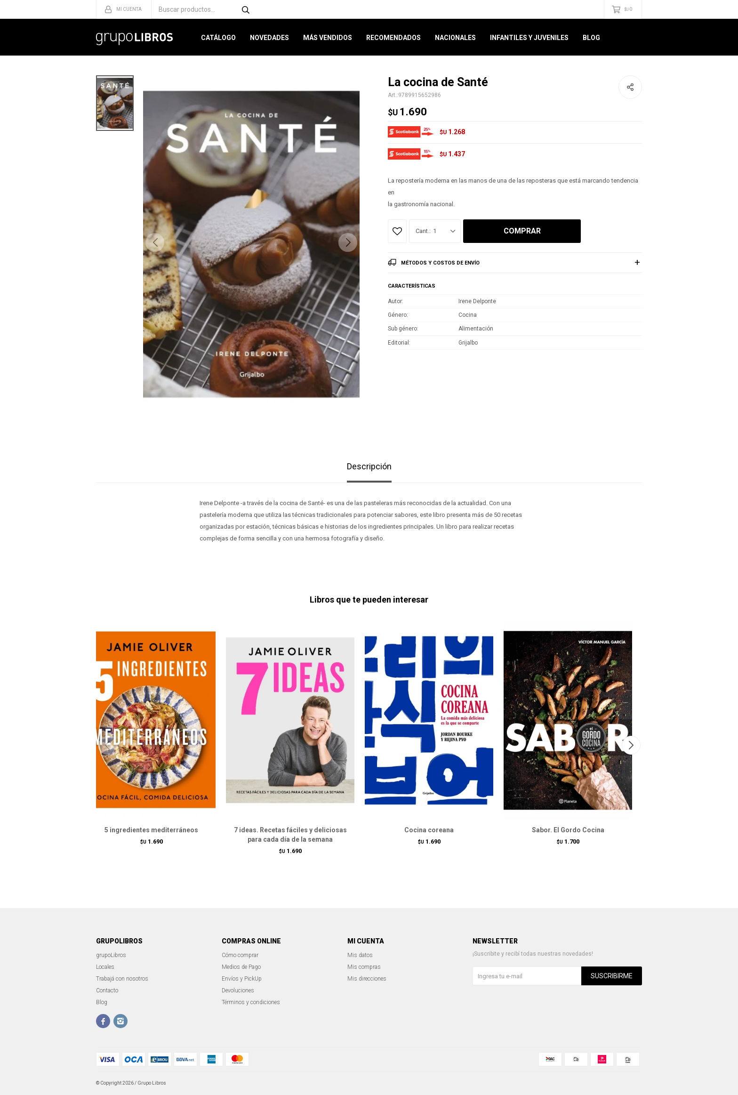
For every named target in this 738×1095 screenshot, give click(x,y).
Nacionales (455, 37)
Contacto (107, 990)
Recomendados (393, 37)
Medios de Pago (241, 967)
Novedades (269, 37)
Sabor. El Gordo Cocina (568, 830)
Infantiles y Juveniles (529, 37)
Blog (591, 37)
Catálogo (218, 37)
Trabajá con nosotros (122, 978)
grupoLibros (111, 955)
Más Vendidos (327, 37)
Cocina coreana (429, 830)
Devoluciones (238, 990)
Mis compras (364, 967)
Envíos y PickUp (242, 978)
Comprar (522, 230)
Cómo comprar (240, 955)
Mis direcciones (366, 978)
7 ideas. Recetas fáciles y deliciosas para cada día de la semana (290, 834)
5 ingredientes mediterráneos (151, 830)
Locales (105, 967)
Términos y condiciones (251, 1002)
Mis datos (360, 955)
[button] (347, 242)
